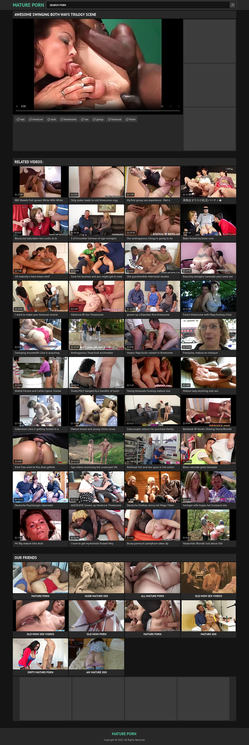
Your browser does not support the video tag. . (98, 67)
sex (86, 119)
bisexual (116, 119)
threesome (70, 119)
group (99, 119)
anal (53, 119)
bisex (132, 119)
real (22, 119)
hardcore (38, 119)
